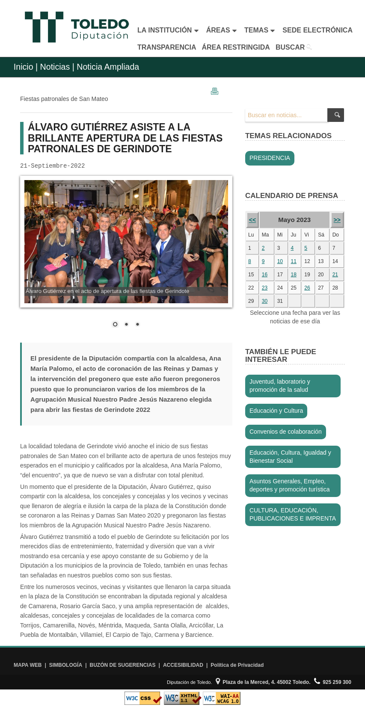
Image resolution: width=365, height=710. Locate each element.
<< (252, 219)
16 (264, 275)
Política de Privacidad (237, 665)
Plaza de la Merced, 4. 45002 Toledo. (263, 682)
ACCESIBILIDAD (183, 665)
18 (294, 275)
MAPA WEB (28, 665)
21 (335, 275)
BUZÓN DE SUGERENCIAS (123, 665)
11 (294, 261)
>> (337, 219)
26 (307, 288)
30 (264, 301)
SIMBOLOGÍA (65, 665)
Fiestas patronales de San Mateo (64, 98)
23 (264, 288)
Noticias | (57, 66)
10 (280, 261)
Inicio (23, 66)
